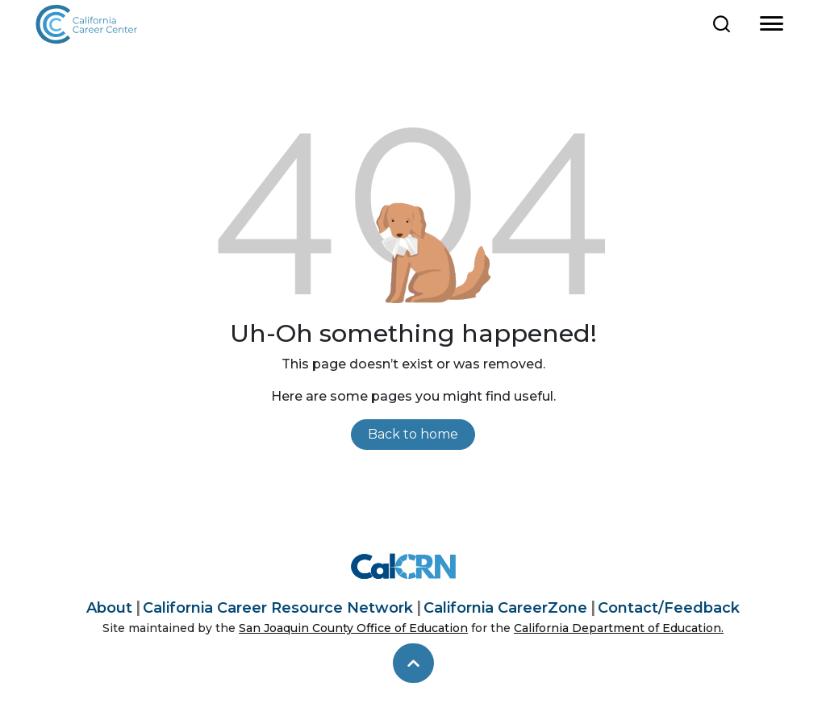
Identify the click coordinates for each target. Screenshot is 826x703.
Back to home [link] (413, 434)
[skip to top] (413, 663)
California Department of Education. (619, 628)
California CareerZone (505, 608)
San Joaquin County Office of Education (353, 628)
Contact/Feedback (669, 608)
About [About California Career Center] (109, 608)
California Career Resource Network (278, 608)
